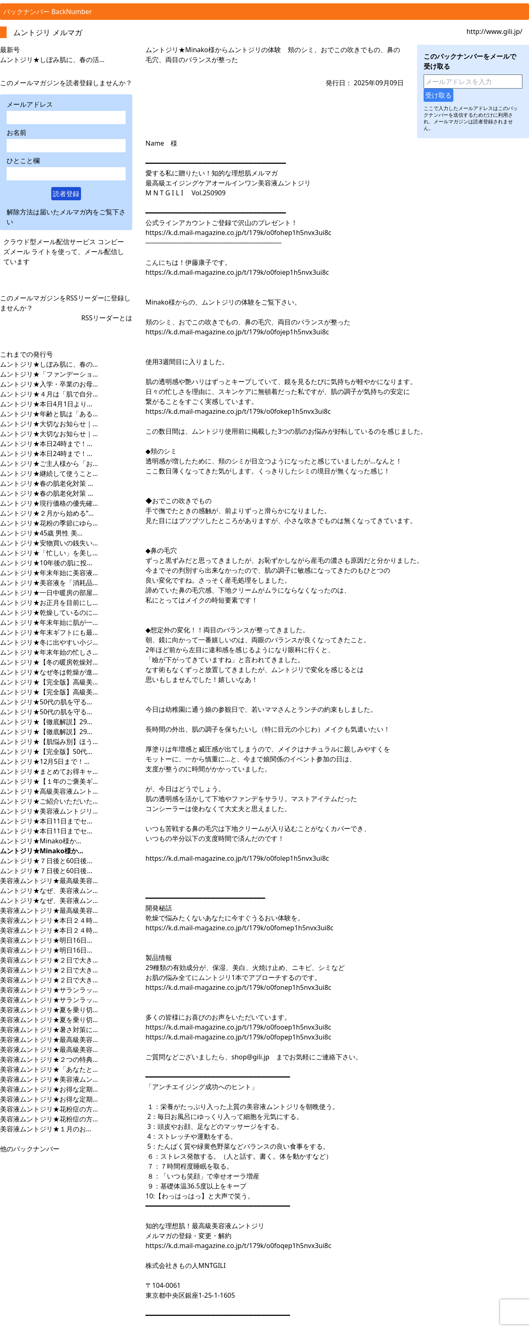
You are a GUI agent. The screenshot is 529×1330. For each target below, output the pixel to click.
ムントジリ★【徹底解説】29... (46, 721)
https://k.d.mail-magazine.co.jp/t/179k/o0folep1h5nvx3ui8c (237, 858)
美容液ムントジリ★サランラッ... (49, 989)
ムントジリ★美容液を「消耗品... (49, 582)
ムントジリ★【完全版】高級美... (49, 682)
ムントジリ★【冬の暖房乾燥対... (49, 662)
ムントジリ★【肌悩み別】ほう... (49, 741)
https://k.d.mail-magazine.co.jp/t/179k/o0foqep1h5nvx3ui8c (238, 1245)
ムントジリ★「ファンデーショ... (49, 374)
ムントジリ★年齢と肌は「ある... (49, 413)
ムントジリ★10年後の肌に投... (46, 562)
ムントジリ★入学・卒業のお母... (49, 384)
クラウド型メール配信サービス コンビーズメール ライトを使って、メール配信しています (63, 251)
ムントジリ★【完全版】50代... (46, 751)
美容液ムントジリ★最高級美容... (49, 880)
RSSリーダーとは (106, 317)
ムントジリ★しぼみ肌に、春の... (49, 364)
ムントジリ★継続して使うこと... (49, 473)
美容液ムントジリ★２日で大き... (49, 960)
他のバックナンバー (30, 1148)
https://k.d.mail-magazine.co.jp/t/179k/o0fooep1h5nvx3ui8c (238, 1027)
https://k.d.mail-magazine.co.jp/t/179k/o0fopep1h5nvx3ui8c (238, 1037)
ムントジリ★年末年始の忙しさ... (49, 652)
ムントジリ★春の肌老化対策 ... (46, 483)
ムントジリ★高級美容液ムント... (49, 791)
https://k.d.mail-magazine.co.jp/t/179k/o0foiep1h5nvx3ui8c (237, 272)
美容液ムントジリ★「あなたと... (49, 1069)
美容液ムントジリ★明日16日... (46, 940)
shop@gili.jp (250, 1056)
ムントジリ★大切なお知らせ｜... (49, 423)
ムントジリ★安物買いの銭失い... (49, 542)
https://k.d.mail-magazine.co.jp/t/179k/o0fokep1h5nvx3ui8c (238, 411)
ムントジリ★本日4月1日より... (46, 403)
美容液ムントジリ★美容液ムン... (49, 1079)
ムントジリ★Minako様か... (40, 840)
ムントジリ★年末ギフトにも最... (49, 632)
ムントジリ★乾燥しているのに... (49, 612)
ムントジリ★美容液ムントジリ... (49, 811)
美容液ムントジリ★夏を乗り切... (49, 1009)
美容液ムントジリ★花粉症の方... (49, 1109)
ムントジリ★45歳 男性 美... (41, 533)
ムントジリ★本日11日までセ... (46, 821)
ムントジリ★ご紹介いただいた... (49, 801)
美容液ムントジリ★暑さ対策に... (49, 1029)
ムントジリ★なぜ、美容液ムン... (49, 890)
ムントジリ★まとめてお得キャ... (49, 771)
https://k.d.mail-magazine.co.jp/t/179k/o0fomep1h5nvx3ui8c (239, 927)
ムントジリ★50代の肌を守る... (46, 701)
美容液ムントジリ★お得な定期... (49, 1089)
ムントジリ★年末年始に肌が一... (49, 622)
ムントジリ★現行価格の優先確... (49, 503)
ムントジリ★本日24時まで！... (46, 443)
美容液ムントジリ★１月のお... (45, 1128)
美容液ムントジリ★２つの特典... (49, 1059)
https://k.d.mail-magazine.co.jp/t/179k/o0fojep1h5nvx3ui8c (237, 331)
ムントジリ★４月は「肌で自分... (49, 394)
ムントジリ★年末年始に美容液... (49, 572)
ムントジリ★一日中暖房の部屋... (49, 592)
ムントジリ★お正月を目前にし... (49, 602)
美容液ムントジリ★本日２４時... (49, 920)
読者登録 (66, 193)
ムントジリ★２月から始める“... (47, 513)
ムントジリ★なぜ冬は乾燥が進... (49, 672)
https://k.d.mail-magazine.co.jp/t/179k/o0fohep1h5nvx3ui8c (238, 232)
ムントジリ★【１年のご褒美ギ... (49, 781)
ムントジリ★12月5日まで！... (44, 761)
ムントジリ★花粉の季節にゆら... (49, 523)
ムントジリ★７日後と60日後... (46, 860)
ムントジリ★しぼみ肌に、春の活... (52, 59)
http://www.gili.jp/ (494, 31)
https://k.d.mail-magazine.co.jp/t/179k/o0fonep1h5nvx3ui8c (238, 987)
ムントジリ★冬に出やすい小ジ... (49, 642)
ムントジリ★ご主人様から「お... (49, 463)
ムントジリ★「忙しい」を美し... (49, 552)
